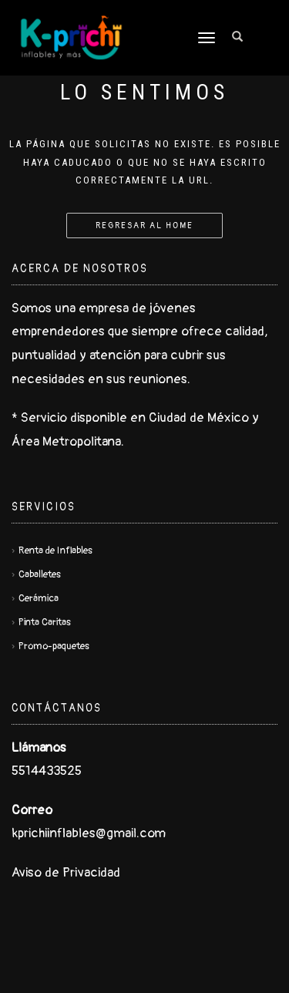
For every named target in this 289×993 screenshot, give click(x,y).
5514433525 (47, 770)
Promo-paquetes (53, 646)
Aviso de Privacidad (66, 872)
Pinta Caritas (44, 622)
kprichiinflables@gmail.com (89, 833)
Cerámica (38, 598)
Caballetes (39, 574)
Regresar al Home (144, 225)
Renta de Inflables (55, 550)
